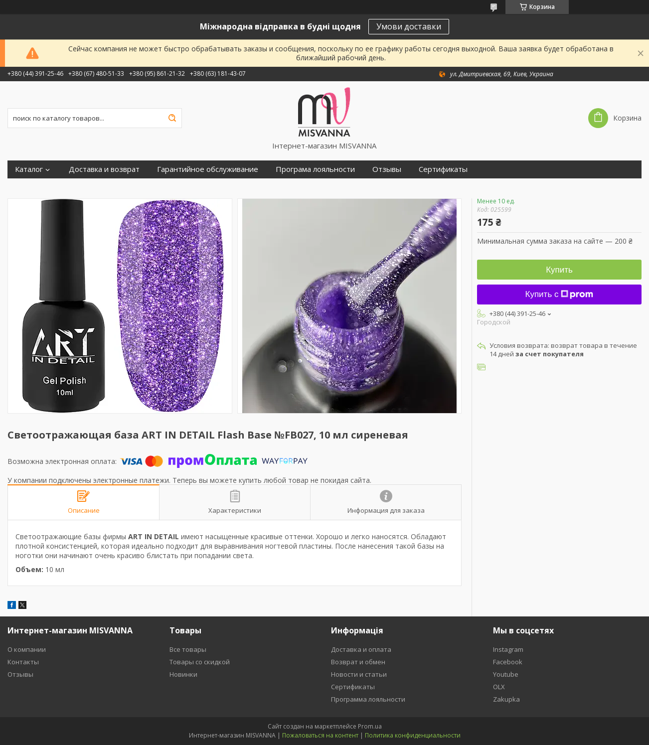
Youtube (505, 674)
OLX (499, 686)
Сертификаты (443, 169)
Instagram (508, 649)
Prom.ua (370, 726)
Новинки (183, 674)
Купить (559, 270)
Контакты (23, 661)
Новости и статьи (359, 674)
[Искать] (172, 118)
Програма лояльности (315, 169)
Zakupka (506, 699)
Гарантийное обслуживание (207, 169)
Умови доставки (408, 26)
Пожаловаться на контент (320, 735)
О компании (26, 649)
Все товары (187, 649)
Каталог (29, 169)
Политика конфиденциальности (413, 735)
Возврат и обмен (358, 661)
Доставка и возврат (104, 169)
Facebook (507, 661)
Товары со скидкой (199, 661)
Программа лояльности (368, 699)
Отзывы (386, 169)
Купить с (559, 294)
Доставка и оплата (361, 649)
